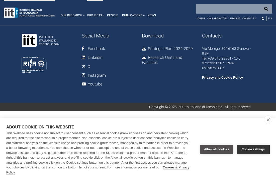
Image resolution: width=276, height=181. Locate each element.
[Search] (234, 9)
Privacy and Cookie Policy (222, 77)
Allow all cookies (216, 149)
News (151, 15)
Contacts (249, 18)
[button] (72, 12)
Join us (200, 18)
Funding (235, 18)
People (112, 15)
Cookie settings (253, 149)
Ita (270, 18)
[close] (268, 119)
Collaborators (217, 18)
